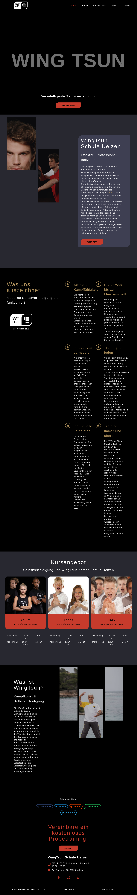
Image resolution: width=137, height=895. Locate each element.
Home (73, 5)
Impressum (68, 889)
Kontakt (126, 5)
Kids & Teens (99, 5)
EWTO (112, 193)
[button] (44, 806)
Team (114, 5)
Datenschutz (109, 889)
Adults (85, 5)
